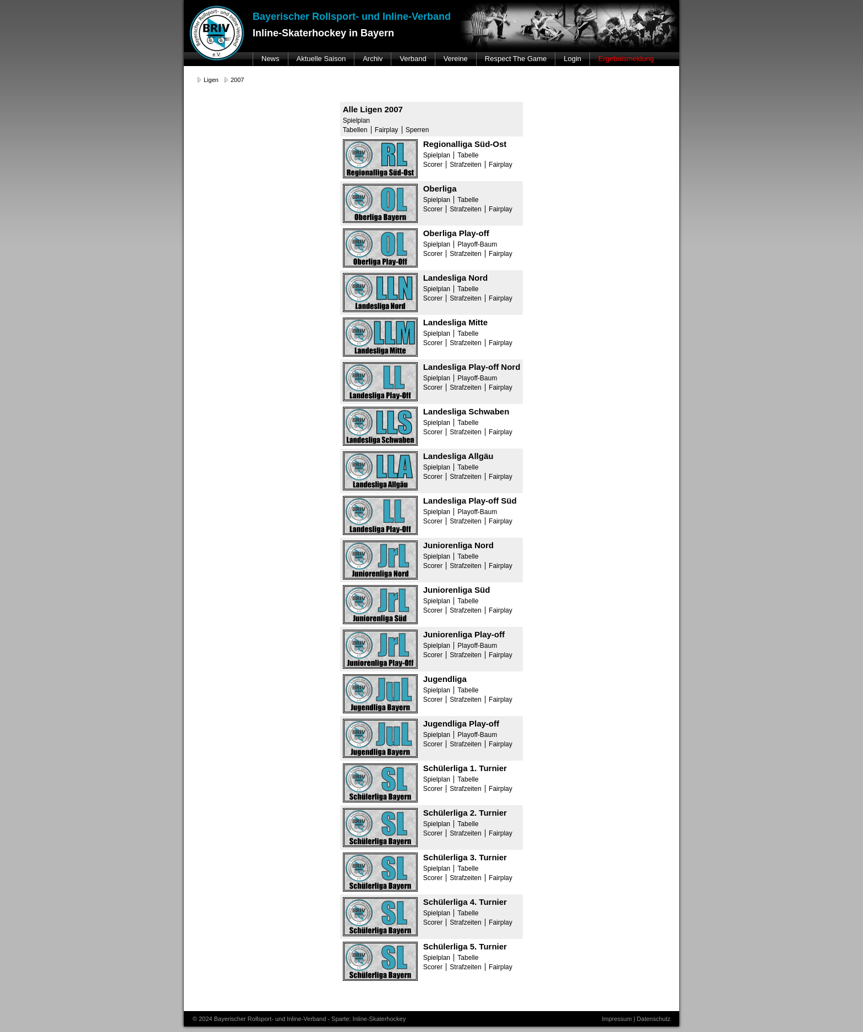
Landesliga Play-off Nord (472, 367)
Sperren (417, 130)
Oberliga (440, 188)
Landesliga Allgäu (458, 456)
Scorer (433, 164)
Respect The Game (516, 58)
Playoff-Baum (477, 244)
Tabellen (355, 130)
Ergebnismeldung (626, 58)
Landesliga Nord (455, 277)
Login (572, 58)
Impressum (616, 1018)
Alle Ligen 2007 (373, 109)
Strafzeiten (465, 164)
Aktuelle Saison (321, 58)
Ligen (211, 80)
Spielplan (356, 120)
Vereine (456, 58)
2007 (237, 80)
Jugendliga (445, 679)
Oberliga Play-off (456, 233)
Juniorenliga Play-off (464, 634)
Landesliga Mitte (455, 322)
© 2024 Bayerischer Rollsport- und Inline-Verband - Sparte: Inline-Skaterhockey (299, 1018)
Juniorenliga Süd (456, 589)
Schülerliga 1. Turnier (465, 768)
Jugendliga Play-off (461, 723)
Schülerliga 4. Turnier (465, 902)
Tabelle (467, 155)
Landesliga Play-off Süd (470, 500)
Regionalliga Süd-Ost (465, 144)
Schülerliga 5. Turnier (465, 946)
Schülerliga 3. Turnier (465, 857)
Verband (413, 58)
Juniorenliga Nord (458, 545)
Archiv (373, 58)
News (270, 58)
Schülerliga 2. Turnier (465, 812)
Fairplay (386, 130)
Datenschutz (653, 1018)
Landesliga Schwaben (466, 411)
